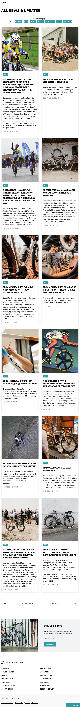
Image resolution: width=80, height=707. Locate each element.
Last (76, 603)
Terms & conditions (7, 703)
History (40, 21)
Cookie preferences (31, 703)
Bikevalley (44, 682)
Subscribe (50, 644)
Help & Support (46, 679)
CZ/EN (15, 698)
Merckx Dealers (46, 675)
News (26, 21)
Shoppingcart (7, 679)
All (11, 21)
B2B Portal (44, 685)
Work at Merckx (46, 672)
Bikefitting (5, 682)
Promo (33, 21)
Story (59, 21)
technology (50, 21)
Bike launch (68, 21)
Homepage (5, 668)
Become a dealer (47, 689)
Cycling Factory (8, 685)
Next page (53, 603)
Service (4, 675)
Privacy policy (19, 703)
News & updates (7, 672)
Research (18, 21)
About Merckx (7, 689)
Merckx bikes (45, 668)
